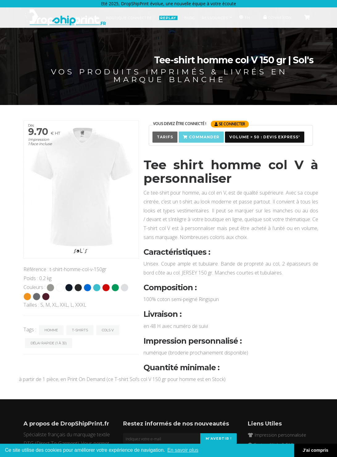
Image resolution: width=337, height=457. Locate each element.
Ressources (217, 18)
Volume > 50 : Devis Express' (264, 137)
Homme (51, 330)
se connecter (229, 124)
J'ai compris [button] (315, 450)
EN (244, 17)
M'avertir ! (218, 438)
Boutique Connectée (129, 18)
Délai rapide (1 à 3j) (49, 343)
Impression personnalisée (277, 435)
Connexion (277, 17)
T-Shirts (80, 330)
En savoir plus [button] (182, 450)
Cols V (108, 330)
